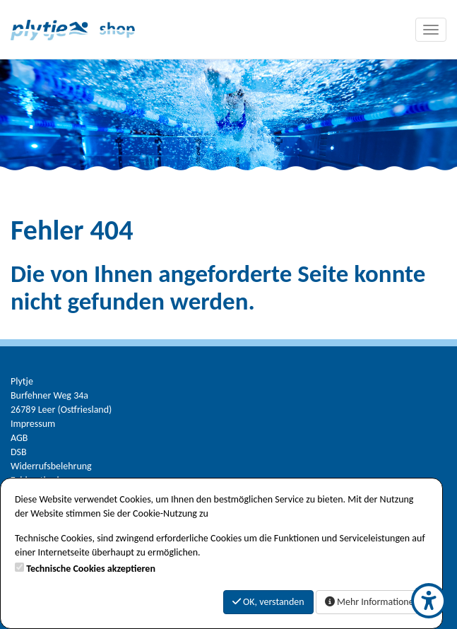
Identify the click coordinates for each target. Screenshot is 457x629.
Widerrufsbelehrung (51, 466)
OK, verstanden (268, 602)
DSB (19, 452)
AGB (19, 438)
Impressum (33, 424)
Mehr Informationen (372, 602)
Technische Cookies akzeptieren (90, 569)
